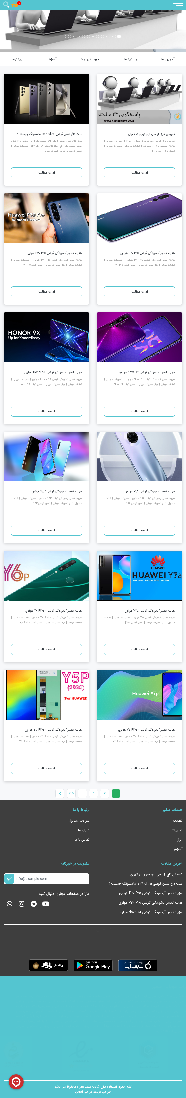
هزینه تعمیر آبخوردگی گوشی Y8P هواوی (57, 491)
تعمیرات (176, 830)
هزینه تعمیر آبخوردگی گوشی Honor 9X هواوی (53, 372)
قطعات (177, 820)
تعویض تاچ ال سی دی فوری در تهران (151, 134)
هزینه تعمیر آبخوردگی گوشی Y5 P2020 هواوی (53, 729)
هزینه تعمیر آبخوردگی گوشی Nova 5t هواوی (147, 372)
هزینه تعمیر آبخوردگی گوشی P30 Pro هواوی (54, 253)
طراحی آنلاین (84, 1091)
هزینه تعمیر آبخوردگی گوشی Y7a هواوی (150, 610)
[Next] (59, 793)
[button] (119, 36)
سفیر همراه (84, 1086)
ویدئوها (17, 59)
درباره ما (83, 830)
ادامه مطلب (139, 172)
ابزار (179, 839)
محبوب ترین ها (90, 59)
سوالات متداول (79, 820)
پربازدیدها (131, 59)
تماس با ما (82, 839)
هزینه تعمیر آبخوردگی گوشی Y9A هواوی (150, 491)
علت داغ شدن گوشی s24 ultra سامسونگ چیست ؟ (49, 134)
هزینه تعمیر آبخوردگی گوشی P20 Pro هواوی (147, 253)
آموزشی (51, 59)
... (82, 793)
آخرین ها (167, 59)
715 (71, 793)
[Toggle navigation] (178, 5)
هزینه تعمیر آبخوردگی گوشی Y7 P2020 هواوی (146, 729)
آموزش (177, 849)
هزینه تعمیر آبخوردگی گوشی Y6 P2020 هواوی (53, 610)
